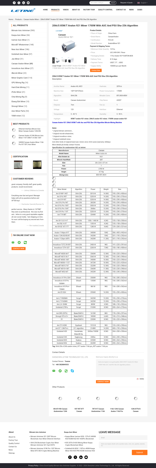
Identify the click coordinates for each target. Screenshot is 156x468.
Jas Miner (16, 59)
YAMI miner (16, 116)
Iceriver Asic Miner (19, 40)
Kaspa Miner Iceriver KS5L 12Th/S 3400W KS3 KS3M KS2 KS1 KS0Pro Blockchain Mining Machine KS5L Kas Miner (80, 438)
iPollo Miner (16, 92)
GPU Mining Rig (18, 82)
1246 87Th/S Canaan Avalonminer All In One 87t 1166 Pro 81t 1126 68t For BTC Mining (135, 410)
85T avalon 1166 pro (100, 346)
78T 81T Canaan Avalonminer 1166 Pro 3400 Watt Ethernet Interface (98, 410)
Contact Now (96, 70)
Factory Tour (89, 10)
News (131, 10)
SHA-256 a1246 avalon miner (66, 346)
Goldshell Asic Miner (20, 54)
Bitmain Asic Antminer (21, 30)
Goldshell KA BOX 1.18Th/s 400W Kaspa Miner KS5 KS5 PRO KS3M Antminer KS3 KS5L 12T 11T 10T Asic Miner (80, 450)
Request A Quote (126, 3)
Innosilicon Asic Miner (21, 68)
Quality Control (105, 10)
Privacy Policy (33, 465)
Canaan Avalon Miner (31, 19)
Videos (66, 10)
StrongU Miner (17, 106)
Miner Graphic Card (19, 78)
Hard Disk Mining (19, 87)
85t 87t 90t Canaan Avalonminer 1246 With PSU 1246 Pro (60, 410)
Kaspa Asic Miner (19, 35)
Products (55, 10)
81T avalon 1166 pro (85, 346)
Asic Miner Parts (18, 111)
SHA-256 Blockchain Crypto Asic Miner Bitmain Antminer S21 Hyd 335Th (45, 444)
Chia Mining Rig (18, 97)
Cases (139, 10)
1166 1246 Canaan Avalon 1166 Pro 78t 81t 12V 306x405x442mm (117, 410)
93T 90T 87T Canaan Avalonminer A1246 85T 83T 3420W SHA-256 (79, 410)
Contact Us (121, 10)
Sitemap (12, 453)
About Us (76, 10)
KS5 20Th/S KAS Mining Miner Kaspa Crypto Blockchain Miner (79, 444)
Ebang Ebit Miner (18, 101)
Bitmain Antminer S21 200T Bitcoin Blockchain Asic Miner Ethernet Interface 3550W (45, 438)
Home (45, 10)
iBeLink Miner (17, 73)
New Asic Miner (18, 49)
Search (113, 3)
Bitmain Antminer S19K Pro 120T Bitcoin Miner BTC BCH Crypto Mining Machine (45, 450)
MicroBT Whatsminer (20, 45)
